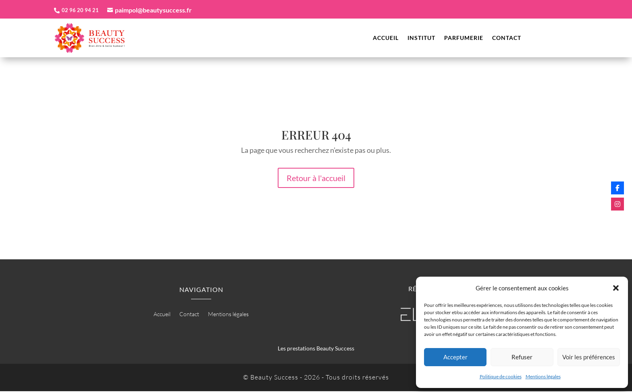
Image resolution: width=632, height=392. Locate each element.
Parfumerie (463, 39)
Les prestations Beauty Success (316, 349)
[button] (616, 288)
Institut (421, 39)
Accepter (455, 357)
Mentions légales (543, 376)
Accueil (386, 39)
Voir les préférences (588, 357)
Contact (506, 39)
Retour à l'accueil (316, 179)
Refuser (521, 357)
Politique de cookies (501, 376)
